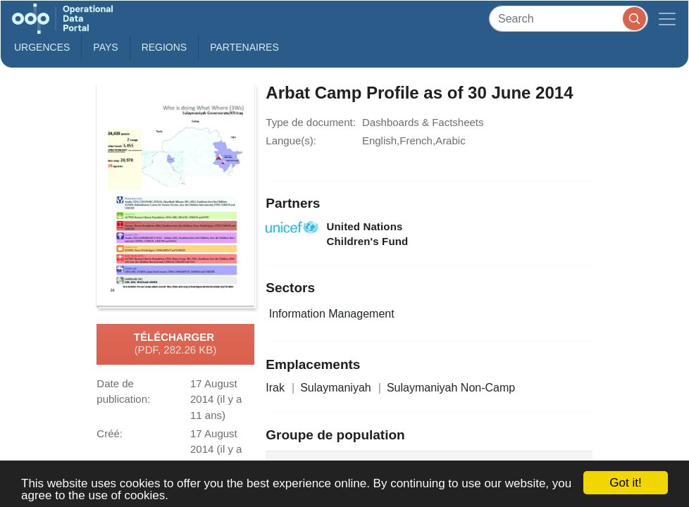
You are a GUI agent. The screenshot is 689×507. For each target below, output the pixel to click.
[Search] (568, 19)
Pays (105, 47)
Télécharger (175, 344)
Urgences (42, 47)
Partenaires (244, 47)
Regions (164, 47)
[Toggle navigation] (667, 19)
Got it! (625, 482)
